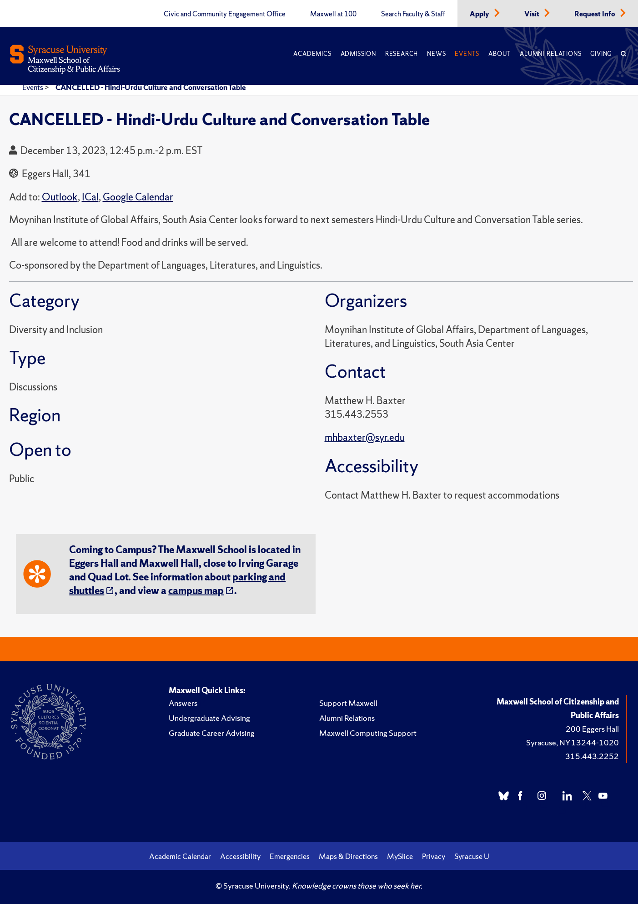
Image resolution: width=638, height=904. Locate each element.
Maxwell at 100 (333, 14)
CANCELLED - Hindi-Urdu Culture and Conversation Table (150, 87)
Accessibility (240, 856)
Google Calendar (138, 197)
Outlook (60, 197)
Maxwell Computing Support (368, 733)
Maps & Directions (348, 856)
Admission (358, 54)
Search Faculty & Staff (413, 14)
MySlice (400, 856)
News (436, 54)
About (499, 54)
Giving (601, 54)
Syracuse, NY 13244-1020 (572, 742)
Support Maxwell (348, 703)
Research (401, 54)
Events (467, 54)
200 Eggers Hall (592, 729)
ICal (90, 197)
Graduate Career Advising (212, 733)
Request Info (595, 14)
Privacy (433, 856)
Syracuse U (471, 856)
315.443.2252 (592, 756)
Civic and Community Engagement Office (225, 14)
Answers (183, 703)
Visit (532, 14)
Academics (312, 54)
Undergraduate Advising (209, 718)
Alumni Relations (550, 54)
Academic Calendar (180, 856)
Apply (480, 14)
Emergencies (290, 856)
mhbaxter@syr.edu (365, 437)
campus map (196, 590)
